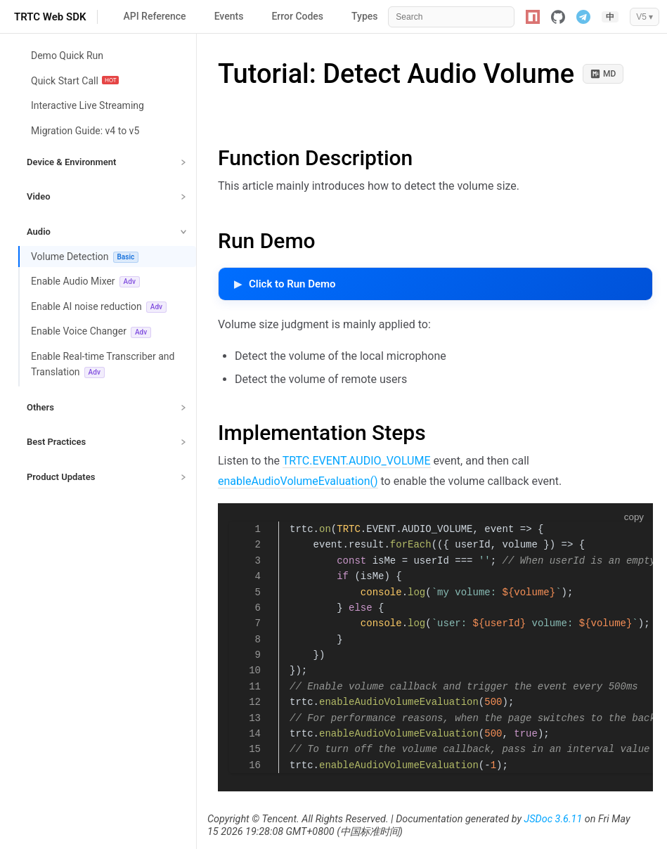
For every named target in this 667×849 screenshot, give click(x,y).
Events (229, 16)
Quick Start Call (75, 80)
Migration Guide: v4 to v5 (85, 130)
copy (634, 517)
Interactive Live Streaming (87, 105)
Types (364, 16)
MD (603, 74)
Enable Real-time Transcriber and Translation (102, 364)
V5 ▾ (644, 17)
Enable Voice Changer (91, 331)
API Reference (154, 16)
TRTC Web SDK (50, 17)
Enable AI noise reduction (99, 307)
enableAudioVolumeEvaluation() (298, 481)
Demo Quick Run (67, 55)
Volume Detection (84, 257)
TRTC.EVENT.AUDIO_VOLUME (357, 460)
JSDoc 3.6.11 (553, 819)
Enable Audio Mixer (85, 281)
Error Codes (297, 16)
